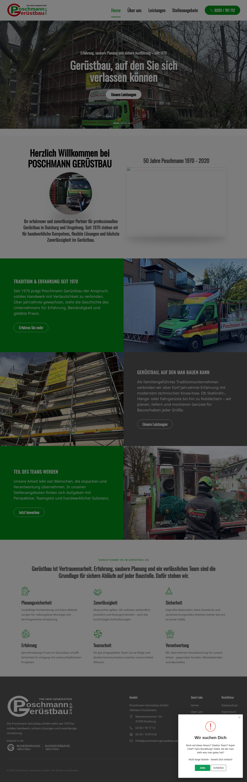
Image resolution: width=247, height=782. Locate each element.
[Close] (239, 717)
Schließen (218, 767)
